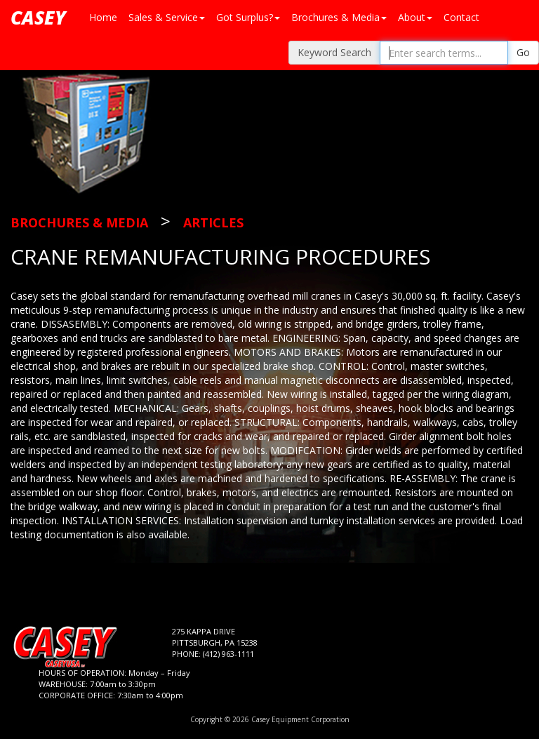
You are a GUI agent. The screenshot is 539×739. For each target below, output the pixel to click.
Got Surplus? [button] (248, 17)
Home (103, 17)
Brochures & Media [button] (339, 17)
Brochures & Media (79, 222)
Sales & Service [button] (166, 17)
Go (523, 52)
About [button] (415, 17)
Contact (461, 17)
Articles (213, 222)
